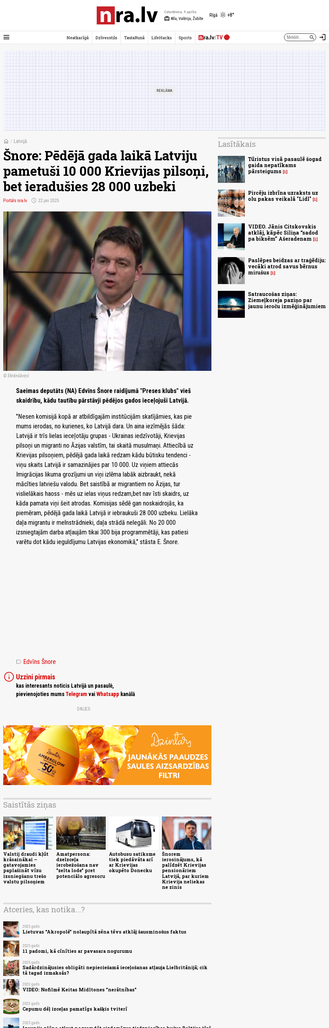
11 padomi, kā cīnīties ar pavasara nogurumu (77, 951)
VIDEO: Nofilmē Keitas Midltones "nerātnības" (79, 990)
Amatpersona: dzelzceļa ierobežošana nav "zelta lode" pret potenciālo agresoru (80, 865)
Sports (185, 37)
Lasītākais (237, 144)
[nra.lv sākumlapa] (127, 15)
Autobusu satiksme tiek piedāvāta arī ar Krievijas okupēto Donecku (132, 862)
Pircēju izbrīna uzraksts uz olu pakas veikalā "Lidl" (283, 195)
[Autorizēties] (322, 37)
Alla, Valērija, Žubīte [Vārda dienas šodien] (183, 18)
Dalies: (84, 708)
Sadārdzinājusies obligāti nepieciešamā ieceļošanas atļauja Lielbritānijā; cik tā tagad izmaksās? (115, 970)
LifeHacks (161, 37)
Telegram (76, 694)
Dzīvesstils (106, 37)
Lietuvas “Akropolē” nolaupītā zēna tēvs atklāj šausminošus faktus (104, 932)
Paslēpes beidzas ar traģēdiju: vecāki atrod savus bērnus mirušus (287, 266)
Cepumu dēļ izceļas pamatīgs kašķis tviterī (74, 1009)
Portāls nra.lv (15, 200)
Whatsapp (107, 694)
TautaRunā (134, 37)
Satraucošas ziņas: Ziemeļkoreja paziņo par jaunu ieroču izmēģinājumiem (287, 300)
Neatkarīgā (78, 37)
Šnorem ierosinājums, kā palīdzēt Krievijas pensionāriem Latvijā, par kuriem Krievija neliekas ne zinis (185, 870)
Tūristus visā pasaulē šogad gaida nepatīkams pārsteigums (285, 165)
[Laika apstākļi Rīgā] (221, 15)
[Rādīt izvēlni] (6, 37)
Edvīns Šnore (36, 662)
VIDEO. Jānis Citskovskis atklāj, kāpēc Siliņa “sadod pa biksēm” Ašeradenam (283, 232)
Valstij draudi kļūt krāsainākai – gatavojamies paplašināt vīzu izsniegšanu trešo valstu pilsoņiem (26, 868)
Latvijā (20, 141)
